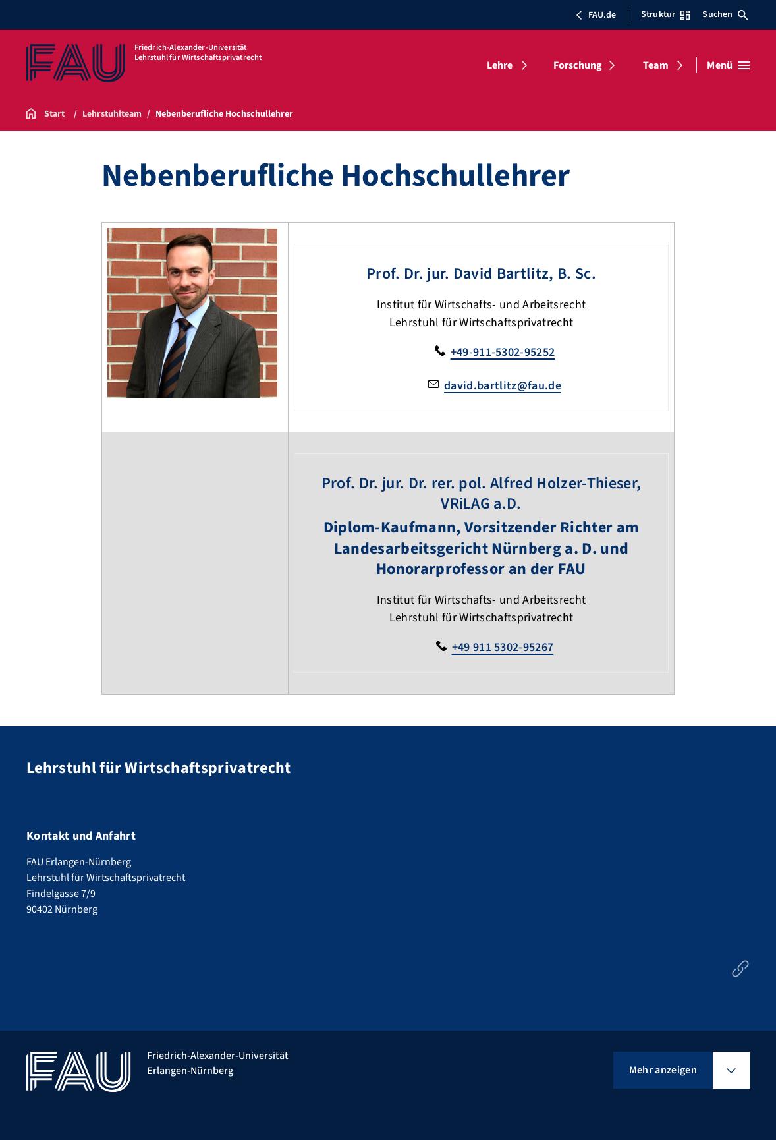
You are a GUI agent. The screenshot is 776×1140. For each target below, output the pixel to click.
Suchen (725, 14)
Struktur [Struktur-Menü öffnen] (665, 14)
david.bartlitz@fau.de (502, 386)
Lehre (500, 65)
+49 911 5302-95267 (503, 647)
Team (656, 65)
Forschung (577, 65)
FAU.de (595, 15)
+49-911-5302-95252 (503, 352)
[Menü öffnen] (728, 65)
